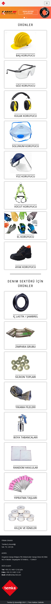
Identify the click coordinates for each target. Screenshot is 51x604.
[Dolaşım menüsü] (46, 3)
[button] (4, 13)
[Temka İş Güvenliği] (3, 3)
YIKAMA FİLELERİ (26, 407)
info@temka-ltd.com (13, 575)
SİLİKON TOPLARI (25, 377)
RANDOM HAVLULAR (25, 467)
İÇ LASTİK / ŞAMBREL (25, 316)
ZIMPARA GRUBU (25, 346)
